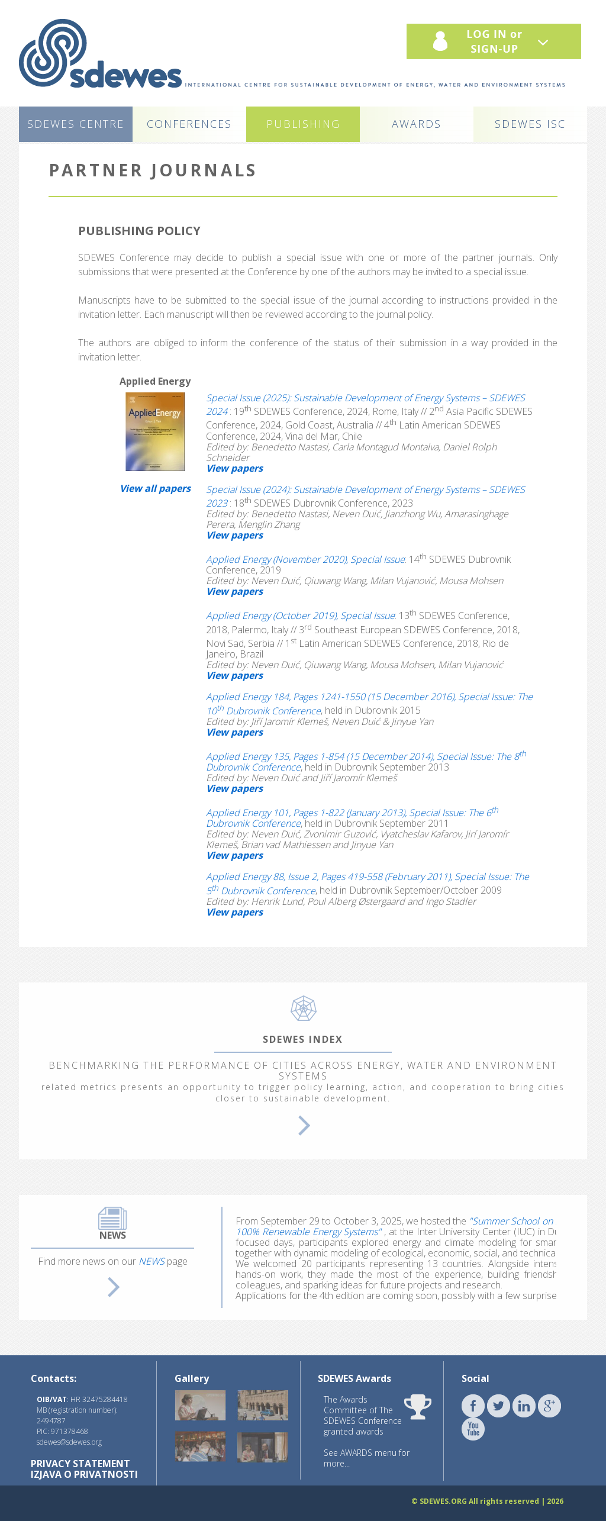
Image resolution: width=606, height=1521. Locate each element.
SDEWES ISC (530, 124)
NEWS (151, 1261)
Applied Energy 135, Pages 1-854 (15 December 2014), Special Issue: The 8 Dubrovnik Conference (366, 762)
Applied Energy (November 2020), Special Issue (305, 559)
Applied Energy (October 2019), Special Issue (300, 616)
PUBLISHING (303, 124)
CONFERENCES (189, 124)
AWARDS (416, 124)
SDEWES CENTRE (75, 124)
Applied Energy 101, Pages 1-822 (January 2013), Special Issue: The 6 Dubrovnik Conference (352, 818)
